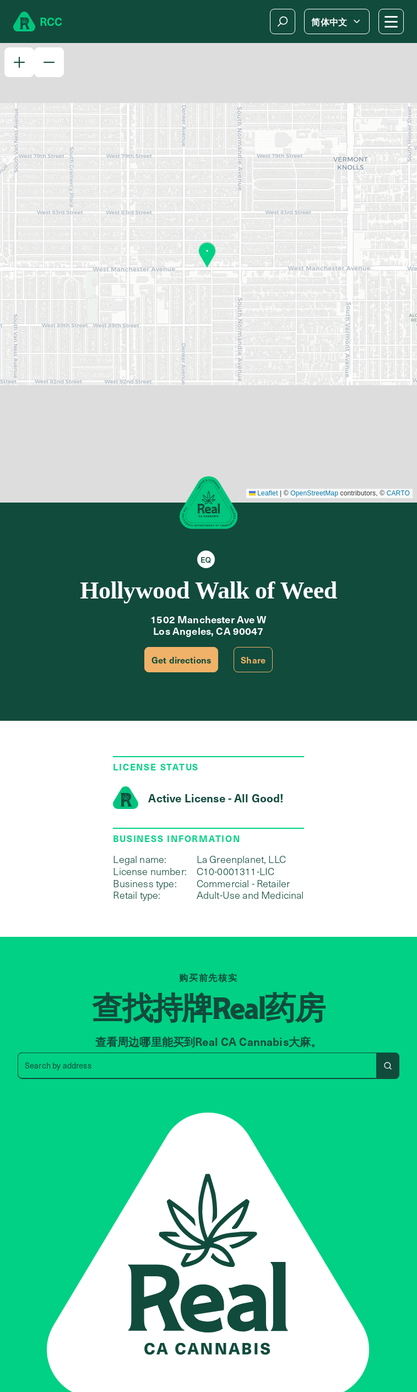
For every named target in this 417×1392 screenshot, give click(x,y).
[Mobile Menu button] (391, 21)
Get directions (181, 660)
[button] (19, 62)
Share (253, 660)
